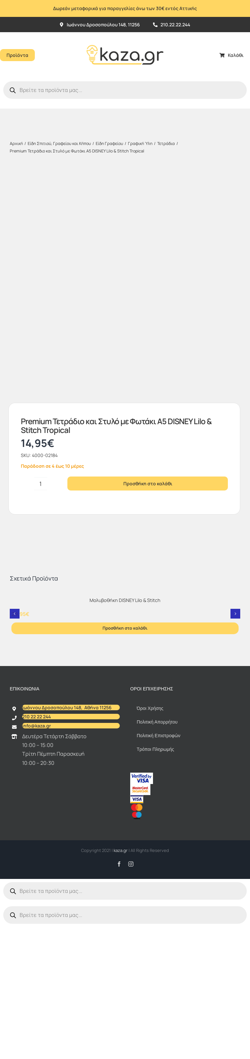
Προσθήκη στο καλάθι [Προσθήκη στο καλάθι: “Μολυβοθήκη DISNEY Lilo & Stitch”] (125, 653)
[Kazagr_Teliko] (125, 34)
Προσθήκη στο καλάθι (147, 509)
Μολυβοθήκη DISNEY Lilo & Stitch (125, 625)
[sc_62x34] (140, 812)
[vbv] (141, 800)
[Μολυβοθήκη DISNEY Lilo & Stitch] (125, 619)
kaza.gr (121, 876)
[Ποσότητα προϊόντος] (40, 509)
